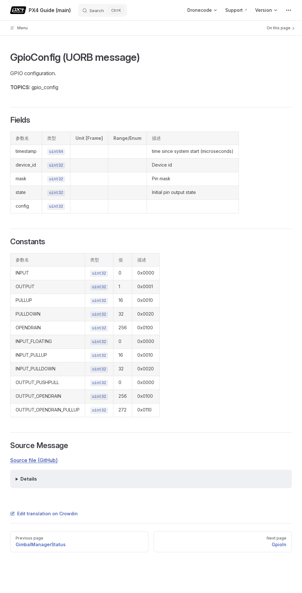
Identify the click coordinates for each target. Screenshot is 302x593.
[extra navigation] (289, 10)
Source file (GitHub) (34, 460)
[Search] (102, 10)
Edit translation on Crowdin (44, 513)
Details (28, 479)
